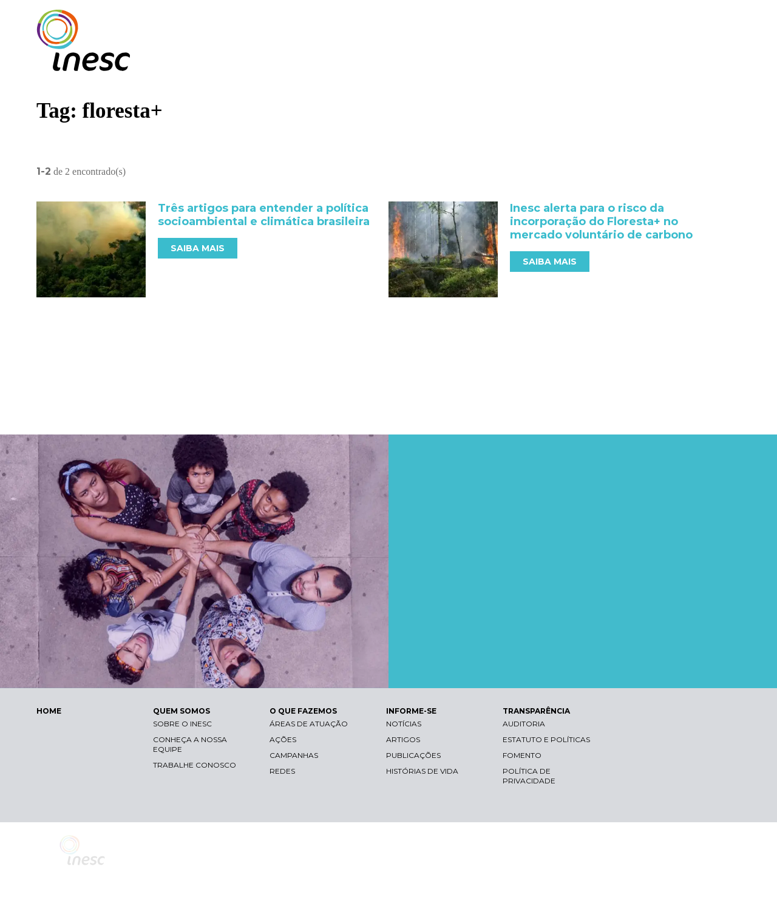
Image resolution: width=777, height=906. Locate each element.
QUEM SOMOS (431, 59)
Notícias (403, 723)
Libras (530, 21)
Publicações (413, 755)
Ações (283, 739)
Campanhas (294, 755)
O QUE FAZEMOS (518, 59)
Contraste (588, 21)
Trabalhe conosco (194, 764)
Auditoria (524, 723)
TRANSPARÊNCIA (687, 59)
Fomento (522, 755)
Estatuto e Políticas (546, 739)
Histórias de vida (422, 771)
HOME (48, 710)
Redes (282, 771)
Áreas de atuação (309, 723)
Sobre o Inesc (182, 723)
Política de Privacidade (529, 775)
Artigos (403, 739)
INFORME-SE (603, 59)
